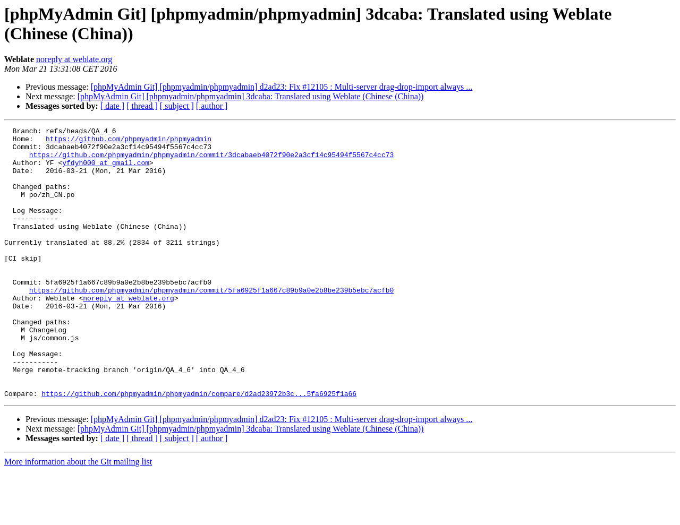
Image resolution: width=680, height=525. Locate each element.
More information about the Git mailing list (78, 515)
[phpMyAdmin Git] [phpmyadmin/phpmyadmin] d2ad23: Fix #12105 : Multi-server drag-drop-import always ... (282, 86)
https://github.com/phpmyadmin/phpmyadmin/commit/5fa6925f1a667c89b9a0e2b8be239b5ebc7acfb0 (211, 323)
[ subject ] (177, 105)
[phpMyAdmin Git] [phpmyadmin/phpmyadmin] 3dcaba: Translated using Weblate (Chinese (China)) (251, 96)
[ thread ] (142, 105)
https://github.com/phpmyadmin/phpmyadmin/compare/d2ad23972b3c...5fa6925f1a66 (198, 447)
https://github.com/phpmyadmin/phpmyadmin (128, 142)
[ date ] (112, 105)
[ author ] (212, 105)
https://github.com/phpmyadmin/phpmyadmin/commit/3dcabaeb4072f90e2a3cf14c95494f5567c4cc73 (211, 161)
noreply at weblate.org (74, 59)
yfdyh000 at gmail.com (105, 170)
